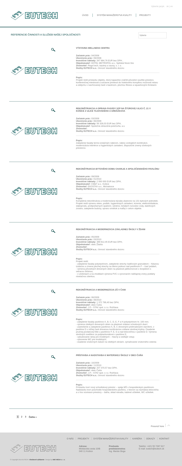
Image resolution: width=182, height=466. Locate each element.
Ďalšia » (33, 417)
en (171, 6)
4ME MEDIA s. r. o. (59, 459)
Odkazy (150, 438)
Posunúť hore (161, 426)
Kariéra (137, 438)
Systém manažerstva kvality (114, 15)
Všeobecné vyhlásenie (36, 459)
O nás (70, 438)
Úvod (85, 15)
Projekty (145, 15)
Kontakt (164, 438)
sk (167, 6)
